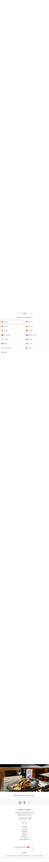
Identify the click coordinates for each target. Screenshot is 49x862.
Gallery (24, 829)
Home (24, 827)
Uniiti (25, 853)
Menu (25, 834)
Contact (24, 836)
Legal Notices (24, 839)
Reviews (24, 831)
